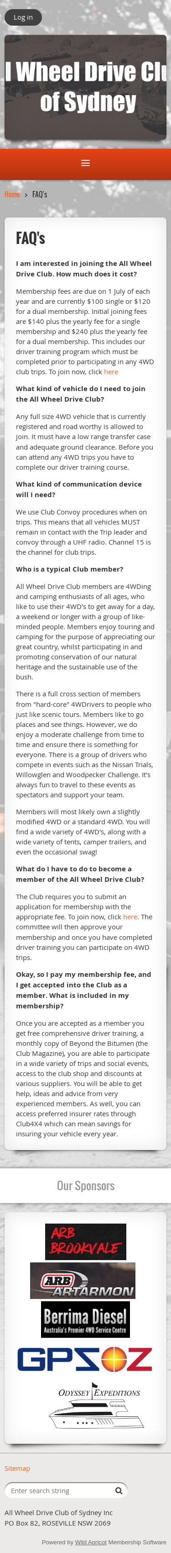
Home (12, 194)
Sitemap (17, 1468)
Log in (23, 16)
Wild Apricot (91, 1542)
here (111, 371)
